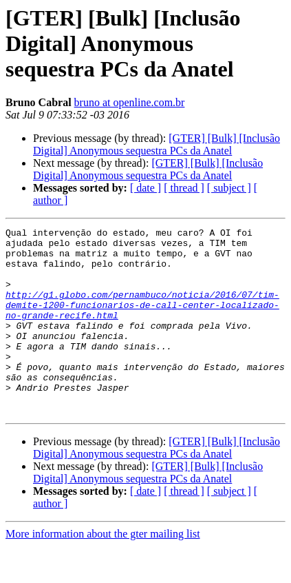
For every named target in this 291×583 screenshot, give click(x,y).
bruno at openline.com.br (129, 102)
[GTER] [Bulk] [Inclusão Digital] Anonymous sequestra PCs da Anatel (156, 144)
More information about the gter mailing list (103, 571)
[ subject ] (229, 188)
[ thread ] (184, 188)
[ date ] (145, 188)
